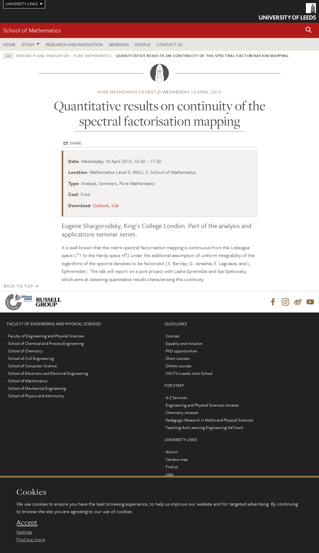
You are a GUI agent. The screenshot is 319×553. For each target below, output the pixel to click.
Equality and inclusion (184, 343)
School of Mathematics (32, 30)
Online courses (178, 366)
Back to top (18, 286)
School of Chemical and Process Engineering (46, 343)
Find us (172, 467)
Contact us (169, 44)
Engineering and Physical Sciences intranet (202, 405)
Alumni (172, 452)
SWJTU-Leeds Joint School (189, 373)
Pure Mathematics (92, 55)
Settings (24, 531)
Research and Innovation (74, 44)
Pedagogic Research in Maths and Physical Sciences (209, 420)
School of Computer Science (32, 366)
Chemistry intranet (182, 412)
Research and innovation (42, 55)
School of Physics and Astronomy (36, 396)
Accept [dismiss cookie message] (27, 522)
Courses (172, 336)
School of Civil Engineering (31, 358)
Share (75, 143)
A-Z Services (176, 397)
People (142, 44)
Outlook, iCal (105, 205)
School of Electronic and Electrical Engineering (48, 373)
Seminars (119, 44)
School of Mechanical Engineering (37, 388)
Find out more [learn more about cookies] (31, 539)
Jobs (169, 474)
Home (9, 44)
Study (28, 44)
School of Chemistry (25, 351)
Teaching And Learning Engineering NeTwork (204, 427)
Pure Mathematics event (127, 91)
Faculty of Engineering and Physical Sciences (46, 336)
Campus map (177, 459)
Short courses (177, 358)
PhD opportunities (181, 351)
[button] (309, 30)
